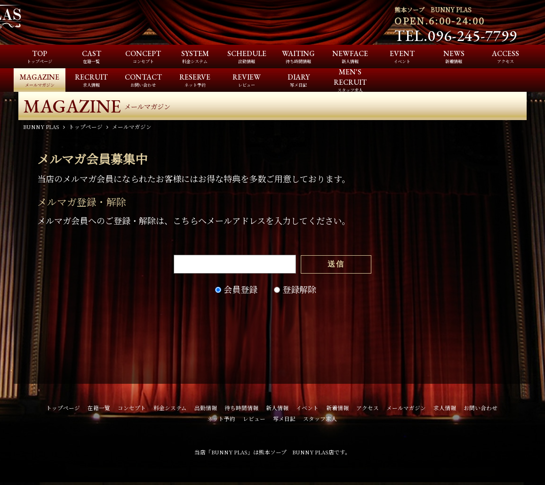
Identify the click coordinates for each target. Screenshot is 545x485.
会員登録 (240, 291)
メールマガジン (406, 409)
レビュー (254, 420)
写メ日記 (284, 420)
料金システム (170, 409)
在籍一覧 (99, 409)
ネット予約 (221, 420)
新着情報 (337, 409)
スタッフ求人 (320, 420)
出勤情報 (205, 409)
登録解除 (299, 291)
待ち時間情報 (241, 409)
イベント (307, 409)
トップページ (63, 409)
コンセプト (132, 409)
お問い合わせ (480, 409)
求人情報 (444, 409)
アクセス (367, 409)
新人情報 (277, 409)
